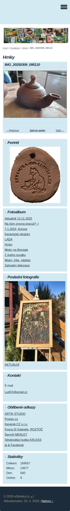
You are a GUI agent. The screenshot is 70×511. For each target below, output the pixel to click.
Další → (60, 130)
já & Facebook (14, 445)
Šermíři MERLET (16, 434)
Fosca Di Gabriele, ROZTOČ (24, 429)
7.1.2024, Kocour (16, 229)
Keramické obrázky (17, 234)
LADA (9, 239)
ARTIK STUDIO (15, 413)
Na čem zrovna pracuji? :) (22, 223)
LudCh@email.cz (16, 392)
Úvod (5, 48)
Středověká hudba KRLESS (23, 439)
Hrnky (25, 48)
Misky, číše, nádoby (18, 260)
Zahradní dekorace (17, 265)
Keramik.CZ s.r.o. (16, 424)
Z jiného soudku (15, 255)
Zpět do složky (37, 130)
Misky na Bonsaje (16, 249)
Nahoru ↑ (47, 501)
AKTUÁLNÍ (12, 364)
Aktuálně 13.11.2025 (18, 218)
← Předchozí (12, 130)
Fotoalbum (15, 48)
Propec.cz (11, 419)
